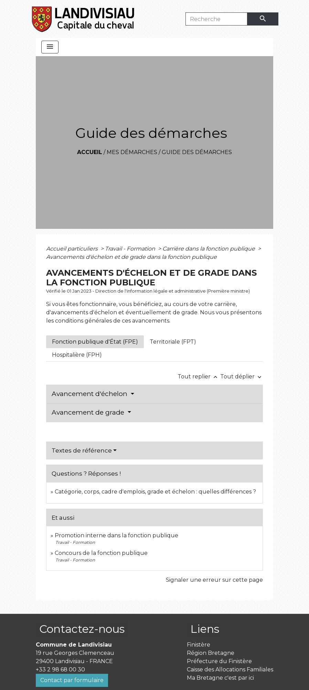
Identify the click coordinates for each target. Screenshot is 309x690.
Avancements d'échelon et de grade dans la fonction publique (131, 257)
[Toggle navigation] (49, 47)
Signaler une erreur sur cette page (214, 580)
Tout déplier (241, 376)
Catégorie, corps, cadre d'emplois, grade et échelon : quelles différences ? (155, 491)
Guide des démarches (197, 152)
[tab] (95, 341)
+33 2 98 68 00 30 (60, 669)
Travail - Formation (131, 248)
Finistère (198, 644)
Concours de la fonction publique (101, 553)
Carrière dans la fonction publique (209, 248)
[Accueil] (83, 18)
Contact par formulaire (72, 680)
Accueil (89, 152)
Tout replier (199, 376)
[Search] (216, 19)
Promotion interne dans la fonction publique (116, 535)
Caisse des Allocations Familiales (230, 669)
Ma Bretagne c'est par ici (220, 677)
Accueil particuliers (72, 248)
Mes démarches (132, 152)
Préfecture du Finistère (219, 661)
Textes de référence (82, 450)
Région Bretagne (210, 653)
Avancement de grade (89, 412)
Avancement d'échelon (90, 394)
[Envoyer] (262, 19)
